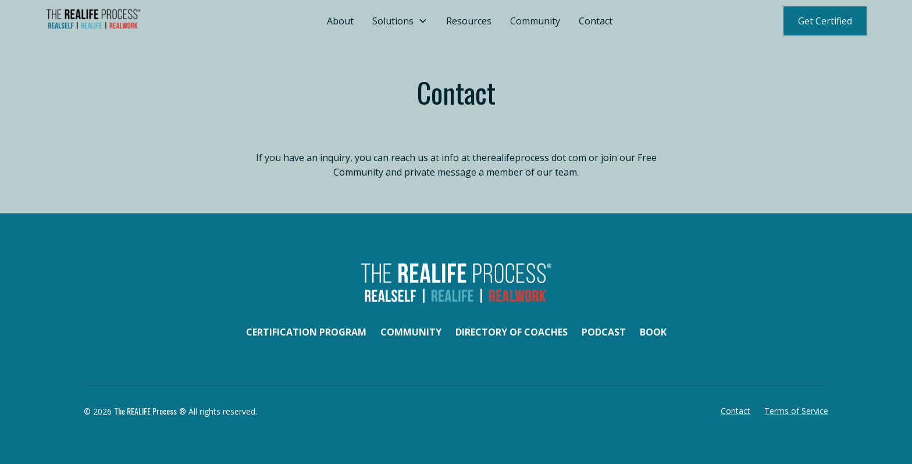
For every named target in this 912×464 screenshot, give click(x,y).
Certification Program (306, 332)
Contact (595, 21)
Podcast (604, 332)
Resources (468, 21)
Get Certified (825, 21)
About (340, 21)
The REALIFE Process (145, 411)
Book (653, 332)
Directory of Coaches (511, 332)
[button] (400, 21)
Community (535, 21)
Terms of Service (796, 410)
